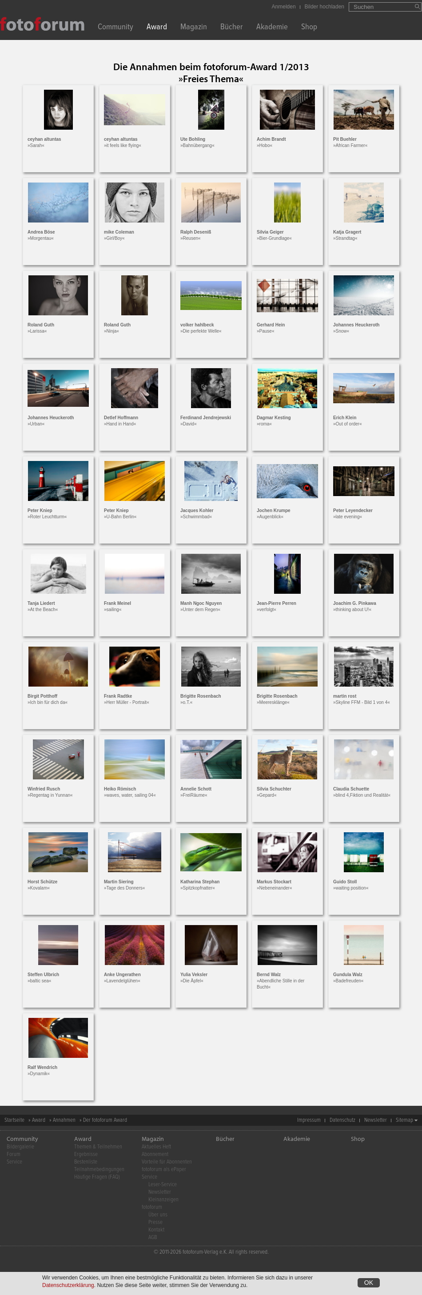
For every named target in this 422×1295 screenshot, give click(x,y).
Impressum (309, 1120)
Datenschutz (342, 1120)
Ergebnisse (86, 1154)
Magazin (193, 27)
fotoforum (152, 1207)
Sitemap (404, 1120)
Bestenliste (85, 1162)
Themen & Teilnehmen (98, 1147)
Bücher (231, 27)
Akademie (272, 27)
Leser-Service (162, 1184)
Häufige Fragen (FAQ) (97, 1177)
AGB (152, 1237)
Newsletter (375, 1120)
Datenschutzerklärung (68, 1285)
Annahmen (64, 1120)
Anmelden (284, 7)
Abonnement (155, 1154)
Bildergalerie (20, 1147)
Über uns (157, 1215)
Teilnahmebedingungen (99, 1169)
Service (14, 1162)
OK (368, 1282)
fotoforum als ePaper (164, 1169)
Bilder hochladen (324, 7)
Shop (309, 27)
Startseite (14, 1120)
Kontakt (156, 1230)
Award (157, 27)
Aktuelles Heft (156, 1147)
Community (115, 27)
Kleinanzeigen (163, 1200)
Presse (155, 1222)
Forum (13, 1154)
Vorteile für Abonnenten (167, 1162)
